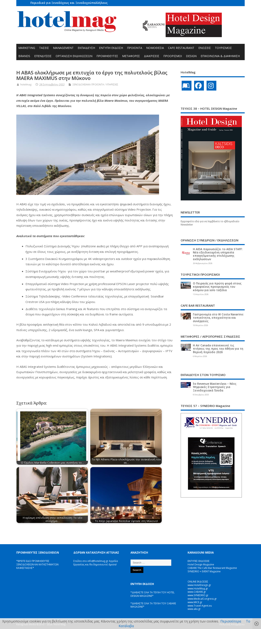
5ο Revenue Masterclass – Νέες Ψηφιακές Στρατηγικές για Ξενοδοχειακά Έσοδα (214, 387)
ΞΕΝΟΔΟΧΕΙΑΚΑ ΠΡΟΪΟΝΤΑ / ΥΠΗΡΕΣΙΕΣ (95, 84)
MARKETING (26, 48)
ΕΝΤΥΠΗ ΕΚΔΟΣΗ (111, 48)
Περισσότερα (230, 621)
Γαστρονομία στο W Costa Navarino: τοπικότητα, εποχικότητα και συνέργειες (218, 318)
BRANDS (24, 56)
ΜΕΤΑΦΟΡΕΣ (131, 56)
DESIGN (191, 56)
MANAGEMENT (63, 48)
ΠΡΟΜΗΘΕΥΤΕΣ (107, 56)
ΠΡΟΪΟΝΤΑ (134, 48)
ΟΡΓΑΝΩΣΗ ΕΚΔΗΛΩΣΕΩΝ (74, 56)
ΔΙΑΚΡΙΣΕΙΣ (151, 56)
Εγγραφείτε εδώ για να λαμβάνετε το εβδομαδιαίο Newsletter (210, 223)
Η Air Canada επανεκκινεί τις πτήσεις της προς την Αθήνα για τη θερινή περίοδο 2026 (218, 349)
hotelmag (25, 84)
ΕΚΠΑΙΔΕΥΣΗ (86, 48)
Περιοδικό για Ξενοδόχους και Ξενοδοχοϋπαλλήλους (69, 3)
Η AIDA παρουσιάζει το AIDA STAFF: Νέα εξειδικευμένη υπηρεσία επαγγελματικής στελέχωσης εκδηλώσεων (217, 254)
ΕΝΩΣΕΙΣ (204, 48)
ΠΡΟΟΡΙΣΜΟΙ (172, 56)
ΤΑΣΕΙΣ (44, 48)
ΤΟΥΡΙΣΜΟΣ (223, 48)
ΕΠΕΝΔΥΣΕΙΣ (43, 56)
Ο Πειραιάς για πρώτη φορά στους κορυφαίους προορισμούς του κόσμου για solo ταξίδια (217, 287)
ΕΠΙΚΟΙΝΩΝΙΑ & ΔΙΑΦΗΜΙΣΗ (220, 56)
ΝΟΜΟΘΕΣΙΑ (155, 48)
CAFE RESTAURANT (181, 48)
